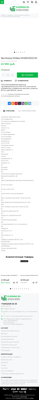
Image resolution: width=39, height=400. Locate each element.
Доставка (4, 362)
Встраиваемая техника (9, 336)
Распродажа (5, 350)
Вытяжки (11, 94)
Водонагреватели (7, 339)
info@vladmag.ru (9, 309)
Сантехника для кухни (9, 345)
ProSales (18, 398)
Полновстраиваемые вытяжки (10, 96)
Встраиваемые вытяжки (21, 94)
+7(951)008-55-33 (9, 304)
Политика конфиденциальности (12, 374)
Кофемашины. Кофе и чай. (10, 347)
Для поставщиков (7, 371)
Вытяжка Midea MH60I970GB (29, 275)
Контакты (4, 368)
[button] (14, 52)
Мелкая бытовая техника (10, 342)
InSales (31, 398)
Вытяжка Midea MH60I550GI (9, 275)
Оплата (3, 365)
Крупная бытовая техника (10, 331)
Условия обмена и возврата (11, 357)
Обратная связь (6, 360)
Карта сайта (23, 396)
